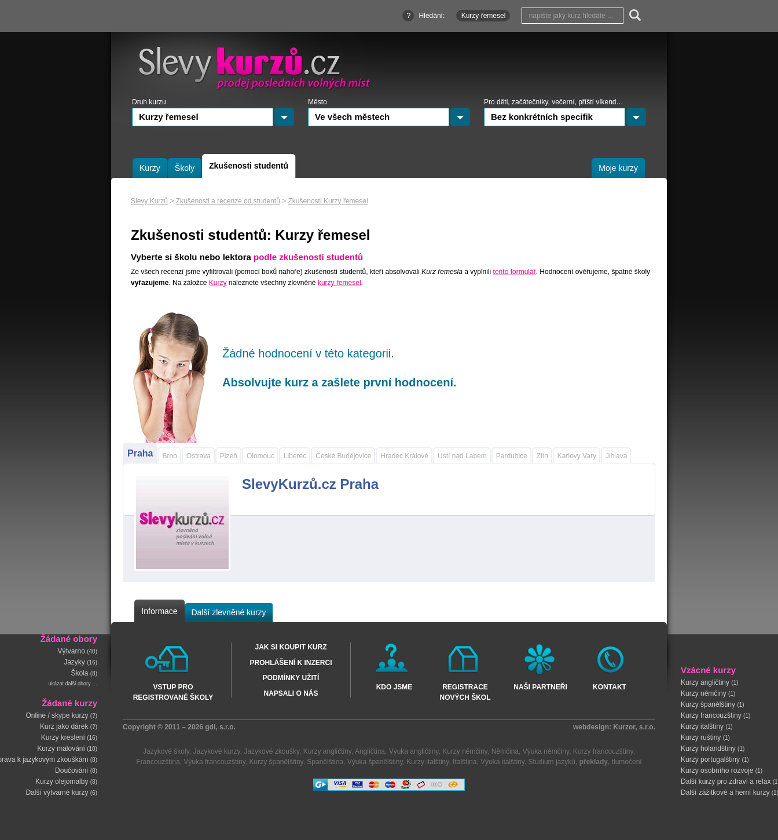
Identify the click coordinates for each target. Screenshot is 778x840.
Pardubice (511, 456)
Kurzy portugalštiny (710, 759)
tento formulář (514, 272)
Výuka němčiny (546, 751)
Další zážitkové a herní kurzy (725, 792)
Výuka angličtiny (414, 751)
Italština (464, 762)
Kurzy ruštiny (701, 737)
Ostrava (198, 456)
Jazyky (74, 662)
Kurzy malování (61, 748)
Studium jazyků (552, 762)
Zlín (542, 456)
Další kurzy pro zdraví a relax (725, 781)
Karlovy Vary (576, 456)
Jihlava (616, 456)
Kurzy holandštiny (708, 748)
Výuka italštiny (502, 762)
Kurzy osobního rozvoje (717, 770)
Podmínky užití (291, 678)
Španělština (325, 762)
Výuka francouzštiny (214, 762)
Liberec (295, 456)
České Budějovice (343, 456)
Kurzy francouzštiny (711, 715)
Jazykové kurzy (216, 751)
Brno (169, 456)
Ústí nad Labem (462, 456)
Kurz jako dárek (64, 726)
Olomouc (260, 456)
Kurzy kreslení (63, 737)
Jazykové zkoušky (271, 751)
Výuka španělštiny (375, 762)
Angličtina (370, 751)
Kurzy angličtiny (705, 682)
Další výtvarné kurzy (56, 792)
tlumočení (627, 762)
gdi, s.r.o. (220, 727)
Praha (140, 453)
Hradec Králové (404, 456)
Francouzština (157, 762)
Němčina (505, 751)
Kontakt (609, 687)
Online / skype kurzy (56, 715)
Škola (79, 673)
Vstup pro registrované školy (173, 691)
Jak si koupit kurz (290, 647)
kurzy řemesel (339, 283)
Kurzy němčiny (703, 693)
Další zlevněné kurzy (228, 612)
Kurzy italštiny (702, 726)
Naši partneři (540, 687)
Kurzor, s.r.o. (634, 727)
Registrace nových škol (464, 691)
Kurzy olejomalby (61, 781)
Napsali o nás (290, 693)
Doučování (71, 770)
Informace (159, 611)
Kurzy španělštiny (708, 704)
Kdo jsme (394, 687)
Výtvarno (71, 651)
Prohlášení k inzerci (290, 663)
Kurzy (218, 283)
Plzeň (228, 456)
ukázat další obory (69, 683)
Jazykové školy (166, 751)
